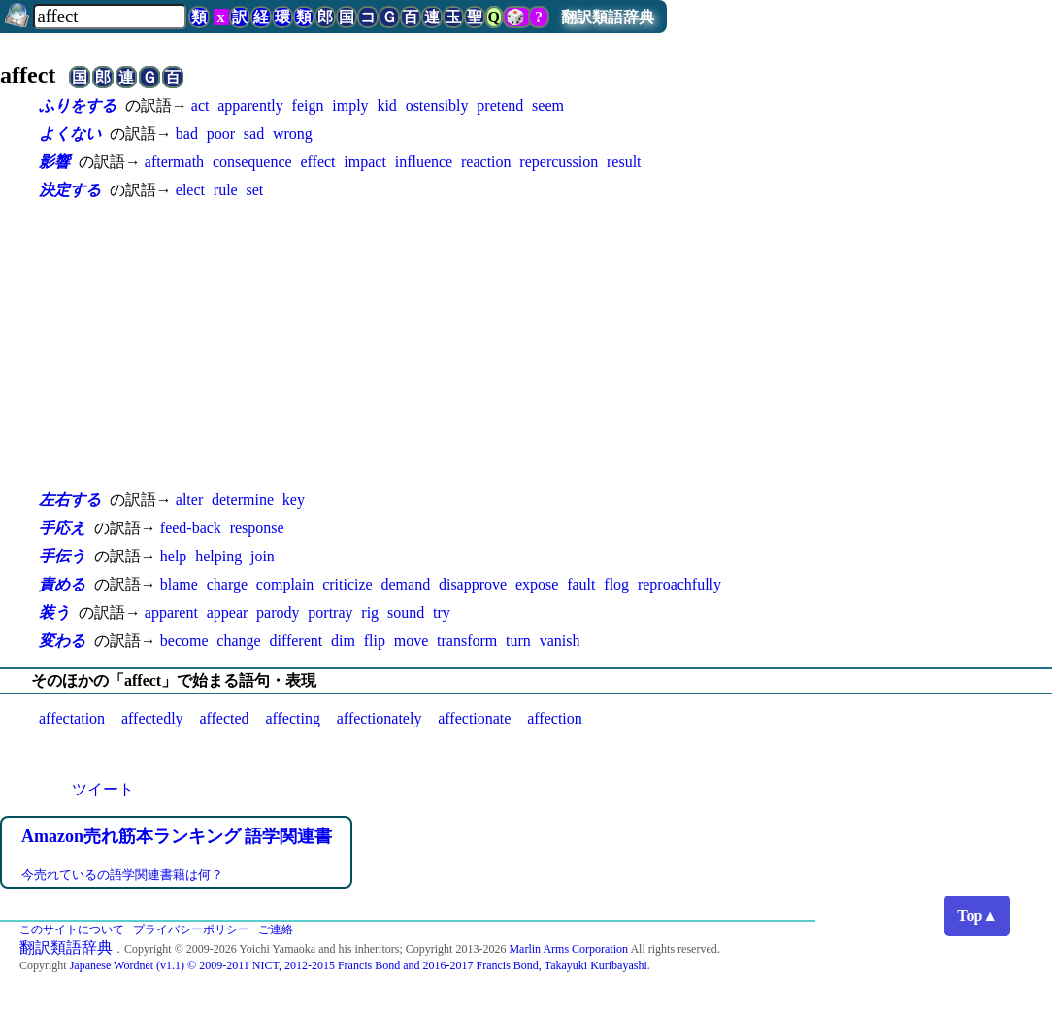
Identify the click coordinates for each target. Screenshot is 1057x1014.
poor (221, 133)
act (200, 105)
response (257, 528)
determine (243, 499)
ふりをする (77, 105)
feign (308, 105)
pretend (500, 105)
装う (54, 612)
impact (365, 161)
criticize (347, 584)
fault (581, 584)
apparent (171, 612)
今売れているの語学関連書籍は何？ (122, 874)
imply (350, 105)
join (262, 556)
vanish (560, 640)
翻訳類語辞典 (607, 17)
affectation (72, 718)
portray (330, 612)
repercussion (558, 161)
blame (179, 584)
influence (424, 161)
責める (62, 584)
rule (226, 190)
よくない (70, 133)
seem (548, 105)
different (295, 640)
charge (227, 584)
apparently (250, 105)
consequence (252, 161)
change (238, 640)
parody (277, 612)
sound (405, 612)
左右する (70, 499)
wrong (293, 133)
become (184, 640)
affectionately (379, 718)
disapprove (473, 584)
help (173, 556)
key (293, 499)
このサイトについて (71, 929)
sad (254, 133)
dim (343, 640)
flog (616, 584)
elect (190, 190)
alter (189, 499)
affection (554, 718)
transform (467, 640)
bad (187, 133)
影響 (54, 161)
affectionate (474, 718)
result (624, 161)
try (441, 612)
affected (223, 718)
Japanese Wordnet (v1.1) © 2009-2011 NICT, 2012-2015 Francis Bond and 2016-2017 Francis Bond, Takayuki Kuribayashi (358, 965)
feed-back (190, 528)
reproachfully (679, 584)
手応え (62, 528)
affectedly (152, 718)
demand (405, 584)
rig (370, 612)
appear (227, 612)
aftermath (174, 161)
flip (374, 640)
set (254, 190)
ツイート (103, 789)
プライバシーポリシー (191, 929)
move (411, 640)
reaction (486, 161)
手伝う (62, 556)
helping (218, 556)
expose (536, 584)
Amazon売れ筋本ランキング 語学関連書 (177, 836)
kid (386, 105)
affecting (292, 718)
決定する (70, 190)
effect (317, 161)
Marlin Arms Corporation (568, 949)
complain (285, 584)
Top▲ (977, 915)
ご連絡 (275, 929)
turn (518, 640)
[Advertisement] (427, 345)
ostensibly (437, 105)
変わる (62, 640)
